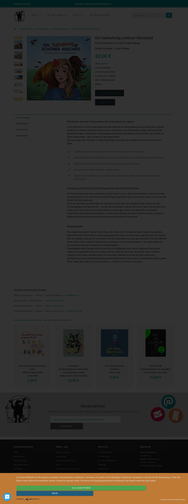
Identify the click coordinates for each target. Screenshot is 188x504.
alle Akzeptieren (75, 494)
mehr (160, 494)
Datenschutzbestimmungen (176, 499)
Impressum (164, 499)
